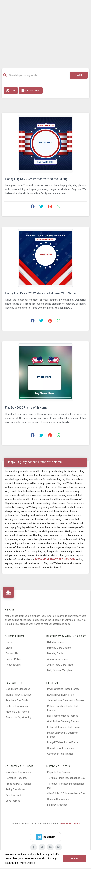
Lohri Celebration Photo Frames (64, 727)
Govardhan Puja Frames (60, 753)
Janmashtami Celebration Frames (65, 700)
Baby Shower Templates (60, 670)
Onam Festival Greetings (60, 748)
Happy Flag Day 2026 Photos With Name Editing (36, 179)
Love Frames (13, 800)
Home (10, 90)
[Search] (38, 75)
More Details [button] (27, 862)
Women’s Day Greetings (19, 694)
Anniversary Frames (58, 659)
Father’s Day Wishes (17, 706)
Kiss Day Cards (14, 795)
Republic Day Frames (58, 772)
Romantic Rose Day (16, 777)
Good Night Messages (18, 688)
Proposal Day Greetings (18, 783)
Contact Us (12, 653)
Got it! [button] (74, 858)
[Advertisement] (45, 32)
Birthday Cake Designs (59, 647)
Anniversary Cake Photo (60, 664)
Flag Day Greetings (57, 804)
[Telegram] (45, 837)
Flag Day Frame (30, 90)
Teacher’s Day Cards (17, 700)
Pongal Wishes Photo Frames (63, 742)
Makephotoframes (69, 823)
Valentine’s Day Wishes (18, 772)
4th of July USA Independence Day (66, 793)
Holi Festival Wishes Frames (62, 715)
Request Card (13, 664)
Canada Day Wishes (58, 799)
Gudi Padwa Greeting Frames (63, 721)
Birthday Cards (55, 653)
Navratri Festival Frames (60, 694)
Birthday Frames (56, 642)
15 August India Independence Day (66, 777)
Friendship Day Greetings (19, 717)
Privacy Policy (13, 659)
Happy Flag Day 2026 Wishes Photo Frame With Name (40, 293)
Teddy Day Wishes (16, 789)
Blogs (9, 647)
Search (79, 75)
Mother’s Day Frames (17, 711)
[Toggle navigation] (84, 4)
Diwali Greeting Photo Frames (63, 688)
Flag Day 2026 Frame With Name (26, 407)
